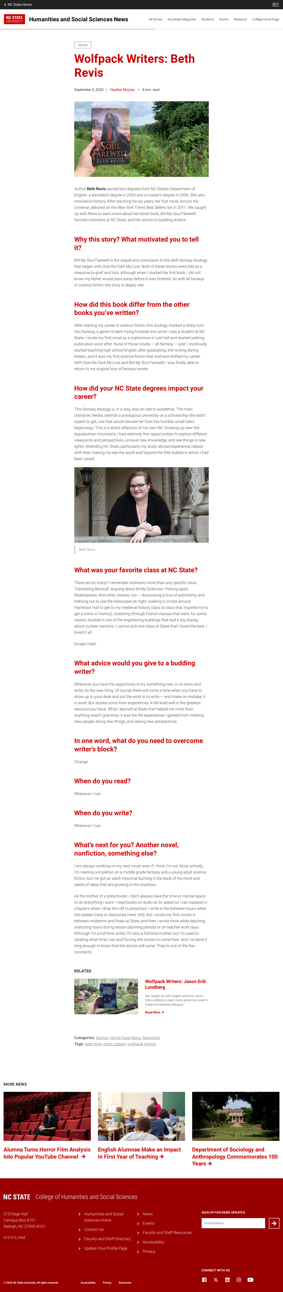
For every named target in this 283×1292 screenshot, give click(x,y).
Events (148, 1223)
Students (207, 19)
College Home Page (265, 19)
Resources (125, 1282)
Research (240, 19)
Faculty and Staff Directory (107, 1239)
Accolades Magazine (182, 19)
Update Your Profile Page (105, 1248)
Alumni (224, 19)
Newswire (151, 1038)
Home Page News (125, 1038)
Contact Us (94, 1229)
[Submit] (274, 1223)
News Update (114, 1044)
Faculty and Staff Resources (167, 1232)
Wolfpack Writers (141, 1044)
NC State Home (17, 4)
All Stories (155, 19)
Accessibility (153, 1242)
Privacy (149, 1251)
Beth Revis (93, 1044)
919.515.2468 (14, 1237)
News (148, 1214)
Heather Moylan (122, 90)
